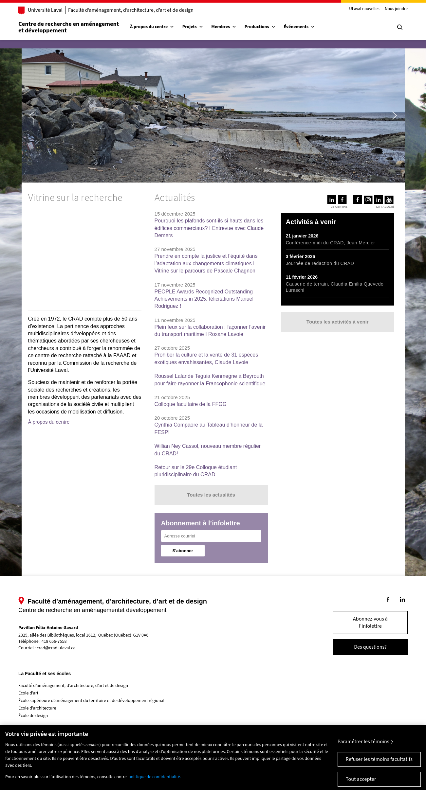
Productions (260, 27)
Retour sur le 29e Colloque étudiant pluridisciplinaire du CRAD (196, 471)
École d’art (28, 693)
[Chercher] (400, 27)
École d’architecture (37, 708)
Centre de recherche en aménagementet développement (68, 27)
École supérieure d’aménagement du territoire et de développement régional (91, 700)
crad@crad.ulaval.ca (56, 648)
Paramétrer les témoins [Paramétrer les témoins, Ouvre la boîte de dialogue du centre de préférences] (363, 752)
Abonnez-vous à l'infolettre (370, 622)
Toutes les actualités (211, 495)
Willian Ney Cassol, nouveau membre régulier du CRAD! (208, 449)
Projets (192, 27)
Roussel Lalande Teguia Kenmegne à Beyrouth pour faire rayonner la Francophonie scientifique (210, 379)
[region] (84, 258)
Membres (223, 27)
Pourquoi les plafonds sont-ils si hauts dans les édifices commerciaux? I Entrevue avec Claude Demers (209, 228)
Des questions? (370, 647)
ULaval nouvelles (364, 9)
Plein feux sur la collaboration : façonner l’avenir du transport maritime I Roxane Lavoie (210, 330)
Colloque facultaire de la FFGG (191, 404)
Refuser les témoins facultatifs (379, 770)
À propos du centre (152, 27)
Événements (299, 27)
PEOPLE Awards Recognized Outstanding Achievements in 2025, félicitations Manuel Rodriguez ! (204, 299)
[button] (32, 115)
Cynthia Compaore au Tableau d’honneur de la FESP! (209, 428)
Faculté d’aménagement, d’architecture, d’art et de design (131, 10)
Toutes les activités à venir (337, 322)
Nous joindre (396, 9)
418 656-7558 (54, 642)
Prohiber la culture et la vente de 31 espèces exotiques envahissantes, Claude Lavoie (206, 358)
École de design (33, 715)
